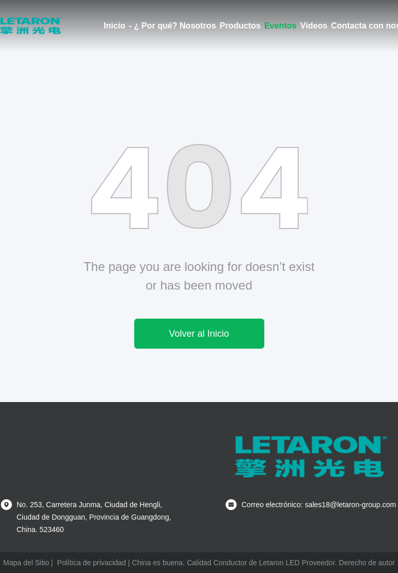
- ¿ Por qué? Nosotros (172, 25)
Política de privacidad (91, 562)
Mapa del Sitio (26, 562)
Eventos (280, 25)
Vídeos (313, 25)
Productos (240, 25)
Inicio (114, 25)
